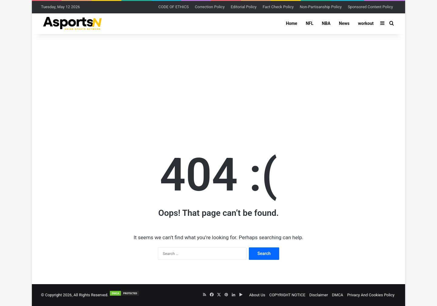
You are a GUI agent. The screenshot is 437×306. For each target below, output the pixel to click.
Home (291, 23)
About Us (257, 295)
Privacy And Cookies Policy (371, 295)
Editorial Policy (243, 7)
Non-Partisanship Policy (321, 7)
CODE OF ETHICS (173, 7)
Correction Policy (210, 7)
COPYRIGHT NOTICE (287, 295)
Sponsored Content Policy (370, 7)
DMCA (337, 295)
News (344, 23)
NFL (309, 23)
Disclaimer (318, 295)
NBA (326, 23)
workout (366, 23)
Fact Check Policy (278, 7)
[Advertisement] (218, 82)
